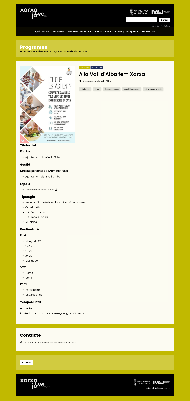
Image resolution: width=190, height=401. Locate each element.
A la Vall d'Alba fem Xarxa (85, 51)
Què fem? (42, 31)
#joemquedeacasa (116, 89)
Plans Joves (103, 31)
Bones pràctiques (126, 31)
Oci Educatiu (85, 89)
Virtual (99, 89)
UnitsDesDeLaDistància (90, 94)
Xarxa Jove (26, 51)
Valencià (154, 26)
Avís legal (148, 389)
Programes (63, 51)
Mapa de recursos (79, 31)
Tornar (28, 363)
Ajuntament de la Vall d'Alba (98, 81)
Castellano (165, 26)
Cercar (164, 19)
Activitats (58, 31)
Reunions (148, 31)
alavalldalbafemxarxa (139, 89)
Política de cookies (162, 389)
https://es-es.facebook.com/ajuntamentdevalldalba (54, 342)
